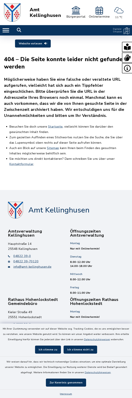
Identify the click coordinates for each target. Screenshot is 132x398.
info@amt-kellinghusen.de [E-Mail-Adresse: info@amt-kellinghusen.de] (29, 267)
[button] (127, 47)
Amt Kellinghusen (45, 12)
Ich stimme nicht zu (80, 349)
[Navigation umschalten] (6, 30)
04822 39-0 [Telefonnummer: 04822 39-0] (19, 256)
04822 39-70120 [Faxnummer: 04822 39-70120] (23, 261)
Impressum (66, 393)
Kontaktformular (21, 164)
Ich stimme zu (48, 349)
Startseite (55, 127)
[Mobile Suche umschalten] (19, 30)
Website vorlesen (33, 43)
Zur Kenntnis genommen (66, 382)
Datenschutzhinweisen (97, 339)
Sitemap (53, 148)
